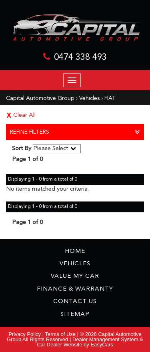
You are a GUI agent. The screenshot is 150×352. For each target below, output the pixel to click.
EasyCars (101, 345)
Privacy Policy (25, 334)
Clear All (24, 115)
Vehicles (89, 98)
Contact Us (75, 302)
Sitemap (75, 314)
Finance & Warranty (75, 289)
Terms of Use (61, 334)
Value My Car (75, 276)
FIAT (110, 98)
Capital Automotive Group (40, 98)
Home (75, 251)
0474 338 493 (80, 57)
